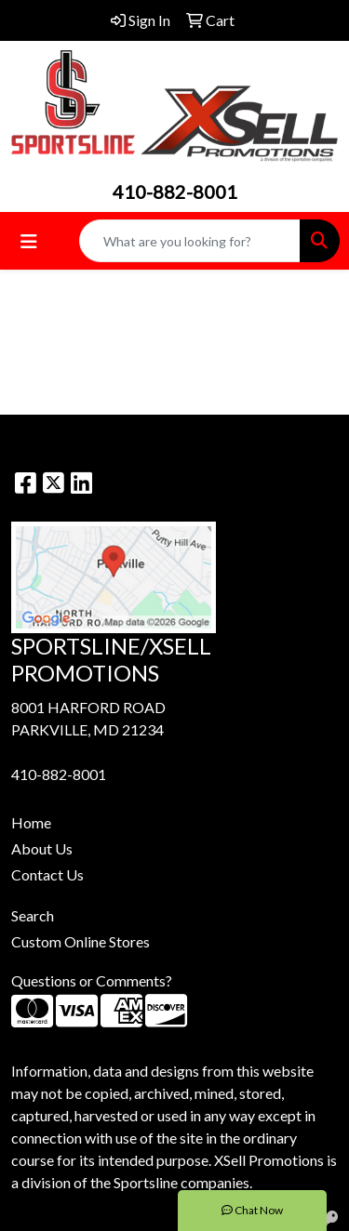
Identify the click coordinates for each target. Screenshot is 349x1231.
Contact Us (47, 874)
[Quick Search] (190, 240)
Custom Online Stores (80, 941)
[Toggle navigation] (28, 241)
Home (31, 822)
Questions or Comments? (91, 980)
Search (32, 915)
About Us (42, 848)
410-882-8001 (175, 191)
